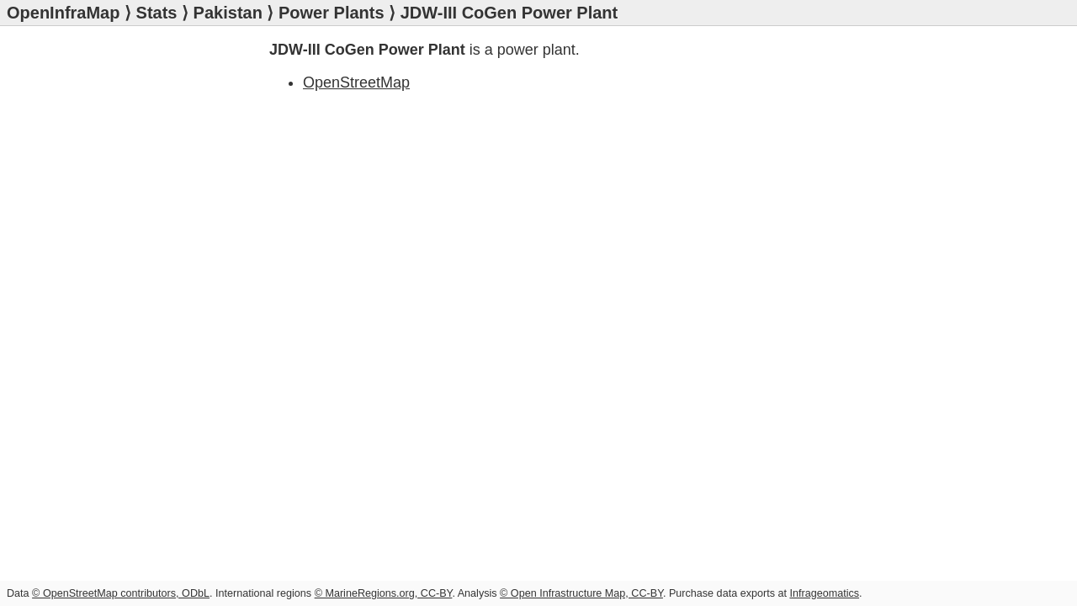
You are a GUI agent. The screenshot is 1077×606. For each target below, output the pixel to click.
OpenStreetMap (356, 82)
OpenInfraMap (63, 12)
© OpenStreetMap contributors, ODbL (121, 593)
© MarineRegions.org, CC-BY (384, 593)
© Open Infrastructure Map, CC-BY (581, 593)
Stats (157, 12)
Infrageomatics (824, 593)
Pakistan (228, 12)
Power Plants (332, 12)
